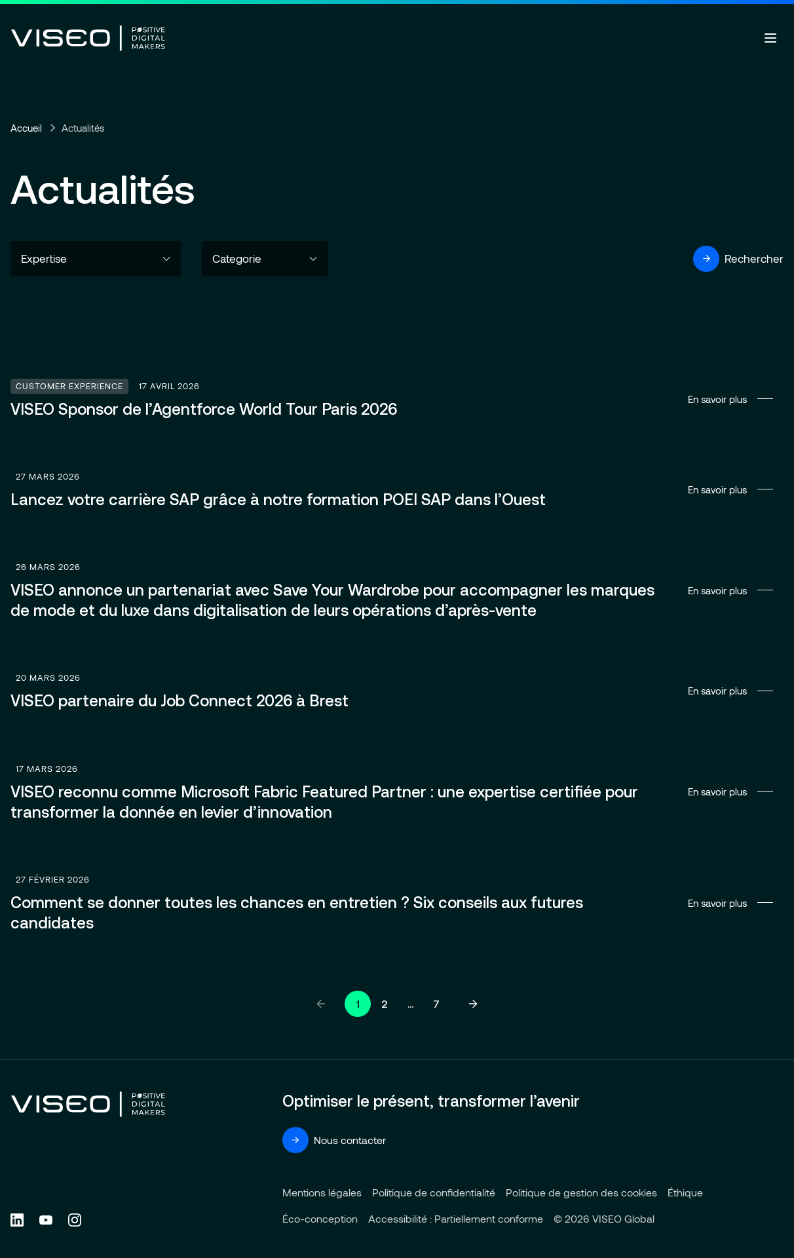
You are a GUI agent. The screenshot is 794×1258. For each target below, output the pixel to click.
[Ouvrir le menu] (770, 38)
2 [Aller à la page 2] (384, 1004)
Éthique (685, 1192)
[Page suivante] (473, 1004)
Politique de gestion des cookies (581, 1192)
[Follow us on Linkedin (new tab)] (17, 1220)
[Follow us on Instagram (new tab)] (74, 1220)
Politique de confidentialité (433, 1192)
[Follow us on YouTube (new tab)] (45, 1220)
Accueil (26, 128)
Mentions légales (322, 1192)
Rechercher (738, 259)
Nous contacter (334, 1140)
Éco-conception (320, 1218)
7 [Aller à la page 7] (436, 1004)
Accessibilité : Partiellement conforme (455, 1218)
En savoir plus (397, 399)
